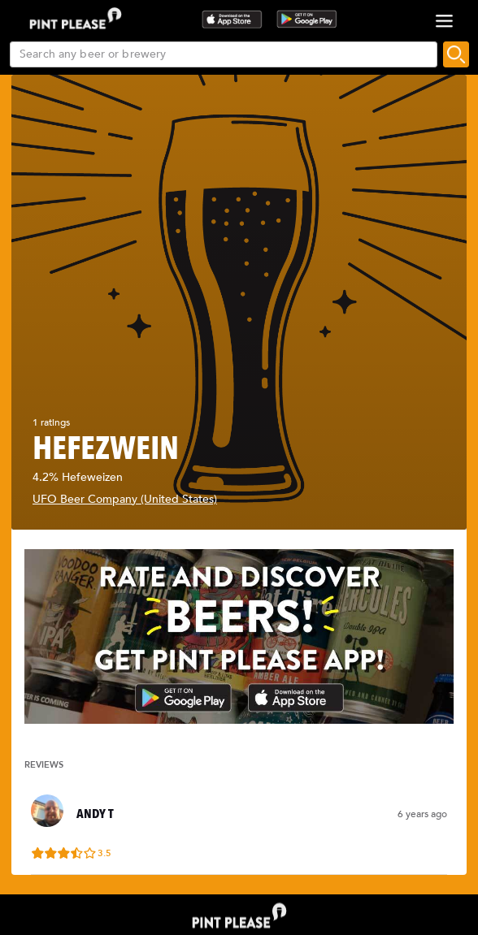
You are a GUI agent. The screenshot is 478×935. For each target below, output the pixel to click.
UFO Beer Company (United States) (125, 499)
